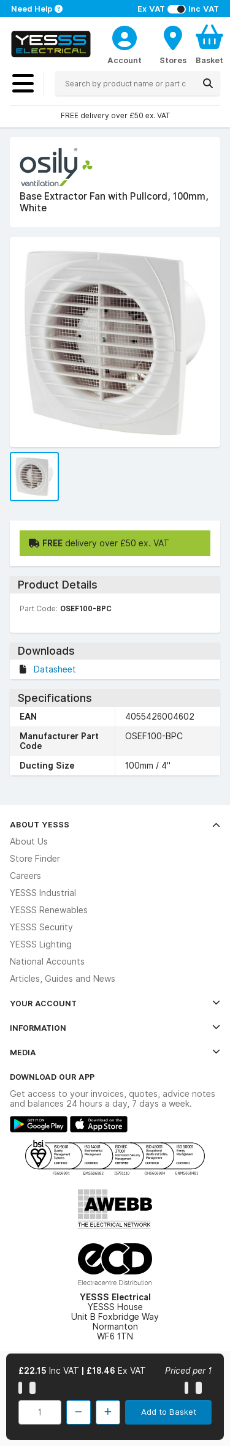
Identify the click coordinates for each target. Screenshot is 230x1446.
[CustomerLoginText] (124, 36)
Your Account (115, 1003)
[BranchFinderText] (173, 44)
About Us (29, 841)
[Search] (208, 83)
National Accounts (47, 961)
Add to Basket (168, 1412)
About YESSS (115, 824)
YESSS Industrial (43, 893)
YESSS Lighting (41, 944)
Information (115, 1028)
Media (115, 1052)
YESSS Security (41, 927)
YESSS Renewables (49, 910)
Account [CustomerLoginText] (124, 60)
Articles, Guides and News (62, 979)
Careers (25, 876)
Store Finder (35, 859)
